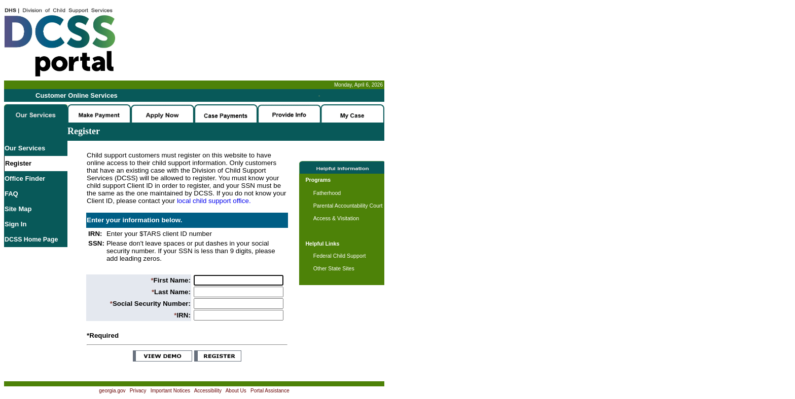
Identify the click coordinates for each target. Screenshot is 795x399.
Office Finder (25, 178)
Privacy (138, 390)
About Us (236, 390)
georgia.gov (112, 390)
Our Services (25, 148)
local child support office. (214, 201)
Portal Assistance (270, 390)
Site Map (18, 209)
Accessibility (208, 390)
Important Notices (170, 390)
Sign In (15, 224)
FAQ (11, 193)
